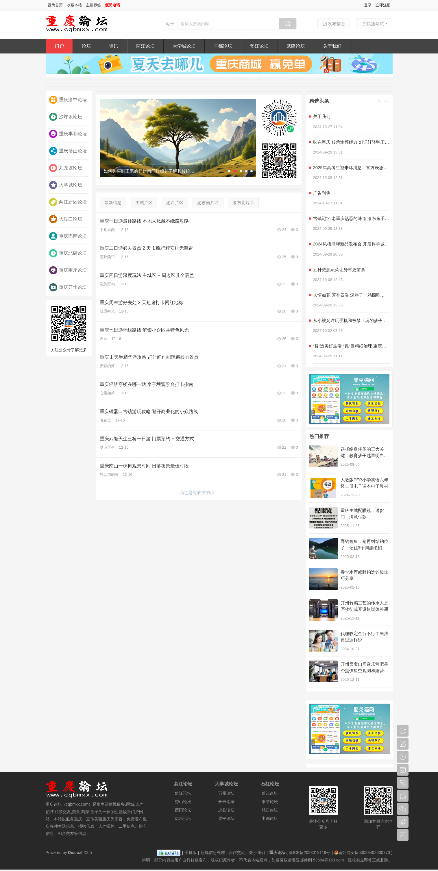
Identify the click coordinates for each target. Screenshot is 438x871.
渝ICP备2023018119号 (309, 852)
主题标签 (93, 5)
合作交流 (237, 852)
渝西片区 (175, 202)
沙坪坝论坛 (65, 117)
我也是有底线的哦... (199, 492)
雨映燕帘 (107, 257)
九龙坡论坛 (65, 168)
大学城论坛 (184, 46)
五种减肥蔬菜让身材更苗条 (339, 269)
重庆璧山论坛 (68, 151)
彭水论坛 (183, 818)
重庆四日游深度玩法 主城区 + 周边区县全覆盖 (147, 275)
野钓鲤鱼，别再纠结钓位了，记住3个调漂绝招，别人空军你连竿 (364, 547)
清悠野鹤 (107, 284)
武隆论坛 (296, 46)
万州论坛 (226, 793)
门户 (59, 46)
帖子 (170, 23)
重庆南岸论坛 (68, 270)
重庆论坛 (277, 852)
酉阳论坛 (183, 810)
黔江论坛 (183, 793)
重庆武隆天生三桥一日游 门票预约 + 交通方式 (147, 438)
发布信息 (333, 24)
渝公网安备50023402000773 (362, 852)
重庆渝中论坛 (68, 100)
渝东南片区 (208, 202)
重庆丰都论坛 (68, 134)
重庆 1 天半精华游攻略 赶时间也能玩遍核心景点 (149, 357)
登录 (368, 5)
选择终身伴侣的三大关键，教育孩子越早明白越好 (364, 455)
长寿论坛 (226, 801)
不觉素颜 (107, 230)
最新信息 (113, 202)
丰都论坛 (223, 46)
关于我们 (332, 46)
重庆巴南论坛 (68, 236)
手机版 (190, 852)
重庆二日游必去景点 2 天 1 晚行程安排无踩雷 (146, 248)
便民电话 (112, 5)
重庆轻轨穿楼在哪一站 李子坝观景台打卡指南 (146, 384)
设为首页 (55, 5)
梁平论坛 (226, 818)
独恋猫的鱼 (109, 474)
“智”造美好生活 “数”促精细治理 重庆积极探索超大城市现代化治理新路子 (351, 345)
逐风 (103, 338)
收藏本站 (74, 5)
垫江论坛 (259, 46)
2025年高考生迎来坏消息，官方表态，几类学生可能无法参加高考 (351, 167)
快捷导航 (372, 24)
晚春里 (105, 420)
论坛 (86, 46)
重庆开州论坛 (68, 287)
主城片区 (144, 202)
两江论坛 (145, 46)
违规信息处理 (213, 852)
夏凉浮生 (107, 447)
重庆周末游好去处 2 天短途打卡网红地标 (142, 302)
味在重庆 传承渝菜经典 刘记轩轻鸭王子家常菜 (351, 142)
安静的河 (107, 366)
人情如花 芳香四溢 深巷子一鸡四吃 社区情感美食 (351, 295)
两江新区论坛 (68, 202)
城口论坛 (270, 810)
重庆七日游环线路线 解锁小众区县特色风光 (144, 330)
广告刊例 (321, 193)
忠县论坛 (226, 810)
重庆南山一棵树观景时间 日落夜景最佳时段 (144, 465)
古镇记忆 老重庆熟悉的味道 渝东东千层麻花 (351, 218)
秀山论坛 (183, 801)
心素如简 (107, 393)
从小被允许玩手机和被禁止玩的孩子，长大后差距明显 (351, 320)
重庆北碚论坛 (68, 253)
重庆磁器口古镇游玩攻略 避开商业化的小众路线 (149, 411)
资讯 (113, 46)
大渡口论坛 (65, 219)
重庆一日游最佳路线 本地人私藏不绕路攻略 (144, 221)
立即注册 (383, 5)
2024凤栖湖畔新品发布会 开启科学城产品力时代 (351, 243)
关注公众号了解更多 (69, 327)
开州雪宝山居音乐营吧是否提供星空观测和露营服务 (364, 670)
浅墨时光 (107, 311)
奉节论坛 (270, 801)
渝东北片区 (243, 202)
